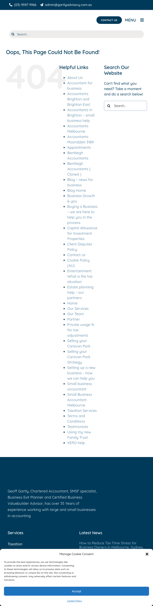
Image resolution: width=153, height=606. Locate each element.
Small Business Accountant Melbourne (79, 400)
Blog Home (76, 190)
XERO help (76, 443)
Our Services (78, 308)
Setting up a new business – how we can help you (81, 373)
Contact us (76, 255)
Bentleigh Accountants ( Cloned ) (79, 169)
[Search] (13, 34)
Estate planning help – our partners (80, 292)
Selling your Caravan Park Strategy (78, 357)
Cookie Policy (74, 600)
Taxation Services (82, 410)
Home (72, 303)
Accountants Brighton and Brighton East (78, 99)
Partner (73, 319)
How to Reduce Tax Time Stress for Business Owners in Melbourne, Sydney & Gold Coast (111, 547)
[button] (147, 554)
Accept (76, 591)
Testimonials (77, 426)
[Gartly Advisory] (28, 16)
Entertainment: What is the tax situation (79, 276)
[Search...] (76, 34)
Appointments (79, 147)
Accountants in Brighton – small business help (81, 115)
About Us (75, 77)
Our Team (75, 314)
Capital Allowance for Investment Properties (82, 233)
